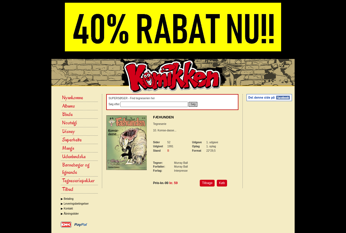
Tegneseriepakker (78, 180)
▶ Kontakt (67, 208)
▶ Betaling (67, 198)
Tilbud (67, 189)
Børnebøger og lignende (75, 168)
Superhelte (72, 140)
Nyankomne (72, 97)
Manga (68, 148)
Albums (68, 106)
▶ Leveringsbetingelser (75, 203)
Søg (193, 104)
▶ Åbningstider (70, 213)
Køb (222, 183)
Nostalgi (69, 122)
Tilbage (207, 183)
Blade (67, 114)
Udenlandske (74, 156)
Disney (68, 131)
